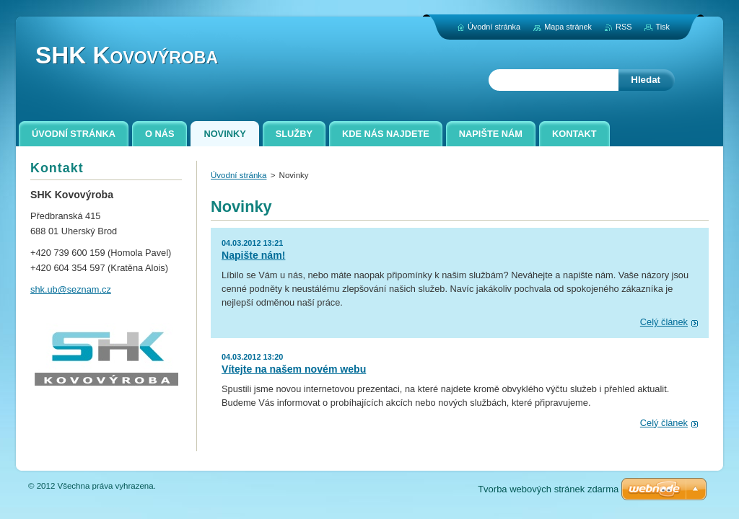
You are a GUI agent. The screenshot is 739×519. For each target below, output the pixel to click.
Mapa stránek (568, 26)
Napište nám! (253, 255)
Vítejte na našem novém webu (294, 369)
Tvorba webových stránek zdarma (548, 489)
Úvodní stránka (238, 175)
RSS (623, 26)
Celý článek (664, 321)
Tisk (662, 26)
